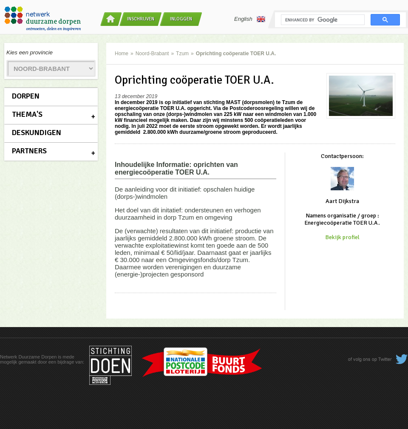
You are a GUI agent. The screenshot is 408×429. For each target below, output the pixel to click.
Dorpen (26, 96)
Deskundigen (36, 132)
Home (121, 53)
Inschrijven (140, 19)
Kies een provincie (29, 52)
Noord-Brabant (152, 53)
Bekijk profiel (342, 237)
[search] (322, 20)
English (249, 19)
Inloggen (181, 19)
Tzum (182, 53)
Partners (29, 150)
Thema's (27, 114)
